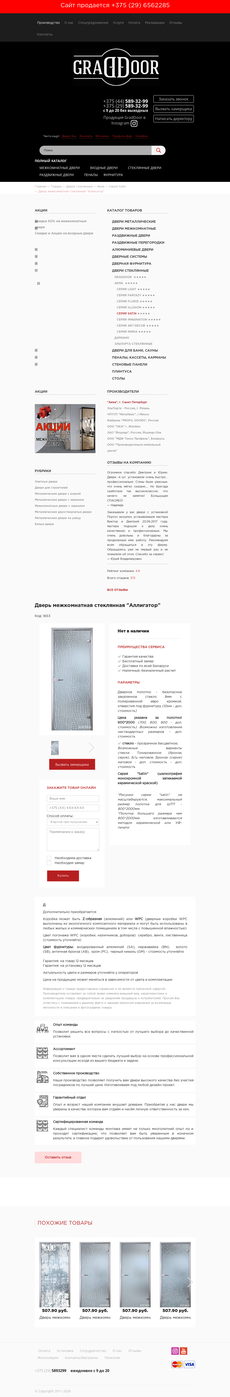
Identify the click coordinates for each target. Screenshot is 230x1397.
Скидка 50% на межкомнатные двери (60, 224)
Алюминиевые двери (132, 249)
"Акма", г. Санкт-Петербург (127, 402)
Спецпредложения (93, 22)
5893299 (50, 1370)
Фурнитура (113, 175)
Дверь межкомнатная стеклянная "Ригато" (135, 1317)
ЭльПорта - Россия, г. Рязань (128, 408)
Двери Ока (69, 136)
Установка (65, 1350)
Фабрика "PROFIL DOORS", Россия (133, 420)
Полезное (112, 1357)
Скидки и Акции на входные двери (64, 233)
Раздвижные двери (56, 175)
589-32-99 (125, 101)
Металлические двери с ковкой (58, 494)
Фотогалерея (48, 1357)
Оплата (134, 22)
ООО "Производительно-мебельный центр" (134, 448)
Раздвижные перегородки (138, 242)
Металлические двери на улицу (58, 518)
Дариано (121, 338)
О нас (69, 22)
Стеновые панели (129, 364)
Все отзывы (117, 590)
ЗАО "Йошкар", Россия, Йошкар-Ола (134, 432)
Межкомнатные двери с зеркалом (60, 506)
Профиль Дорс (122, 136)
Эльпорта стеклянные (133, 344)
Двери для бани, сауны (135, 350)
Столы (118, 378)
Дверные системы (129, 256)
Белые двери (44, 524)
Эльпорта (85, 136)
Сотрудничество (93, 1350)
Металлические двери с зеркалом (59, 500)
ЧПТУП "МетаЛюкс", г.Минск (128, 414)
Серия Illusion (129, 307)
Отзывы (175, 22)
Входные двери (104, 168)
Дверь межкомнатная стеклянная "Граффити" (54, 1317)
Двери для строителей (51, 488)
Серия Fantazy (129, 295)
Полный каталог (51, 161)
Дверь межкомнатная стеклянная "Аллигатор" (95, 1317)
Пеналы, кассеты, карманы (139, 357)
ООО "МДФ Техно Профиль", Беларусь (136, 438)
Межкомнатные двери (59, 168)
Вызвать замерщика (72, 764)
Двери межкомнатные (134, 228)
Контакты (45, 34)
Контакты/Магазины (81, 1357)
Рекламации (155, 22)
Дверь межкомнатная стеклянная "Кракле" (175, 1317)
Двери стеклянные (130, 270)
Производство (48, 22)
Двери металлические (134, 221)
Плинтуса (122, 371)
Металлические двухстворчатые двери (63, 512)
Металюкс (103, 136)
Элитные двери (46, 481)
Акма (118, 283)
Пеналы (91, 175)
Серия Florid (128, 301)
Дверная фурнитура (131, 263)
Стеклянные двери (144, 168)
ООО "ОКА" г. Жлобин (124, 426)
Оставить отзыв (58, 1157)
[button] (190, 1282)
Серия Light (126, 289)
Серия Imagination (132, 319)
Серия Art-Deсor (131, 326)
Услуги (118, 22)
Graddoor (141, 136)
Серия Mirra (127, 332)
